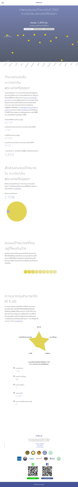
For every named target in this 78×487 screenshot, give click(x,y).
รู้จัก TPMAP (40, 445)
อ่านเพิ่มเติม (25, 110)
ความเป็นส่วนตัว (40, 447)
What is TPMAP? (40, 443)
